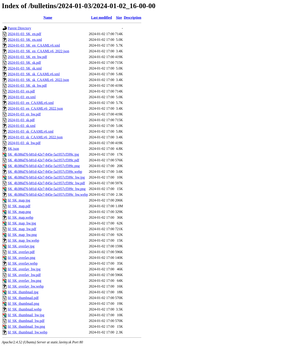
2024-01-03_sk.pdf (21, 120)
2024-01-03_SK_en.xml (25, 39)
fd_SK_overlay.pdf (21, 252)
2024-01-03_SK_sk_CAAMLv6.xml (34, 74)
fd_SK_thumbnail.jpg (23, 292)
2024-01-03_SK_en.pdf (24, 34)
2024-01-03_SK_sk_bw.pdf (27, 85)
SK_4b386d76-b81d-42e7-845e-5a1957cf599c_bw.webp (48, 194)
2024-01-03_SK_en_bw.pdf (27, 57)
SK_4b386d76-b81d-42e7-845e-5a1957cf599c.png (44, 166)
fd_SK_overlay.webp (22, 263)
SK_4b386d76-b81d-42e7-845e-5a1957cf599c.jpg (43, 154)
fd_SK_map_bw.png (22, 235)
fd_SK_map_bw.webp (23, 240)
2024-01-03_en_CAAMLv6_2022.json (35, 108)
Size (119, 17)
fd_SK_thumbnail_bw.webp (27, 332)
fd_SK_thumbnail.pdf (23, 298)
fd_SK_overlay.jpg (21, 246)
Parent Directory (19, 28)
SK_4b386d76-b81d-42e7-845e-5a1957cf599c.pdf (43, 160)
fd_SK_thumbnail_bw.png (26, 326)
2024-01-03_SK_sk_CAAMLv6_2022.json (38, 80)
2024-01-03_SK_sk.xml (25, 68)
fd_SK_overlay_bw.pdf (24, 275)
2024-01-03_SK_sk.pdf (24, 62)
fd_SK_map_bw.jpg (22, 223)
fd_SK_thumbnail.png (23, 303)
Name (47, 17)
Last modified (101, 17)
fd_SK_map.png (19, 212)
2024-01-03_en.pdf (21, 91)
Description (132, 17)
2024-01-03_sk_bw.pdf (24, 143)
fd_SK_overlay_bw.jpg (24, 269)
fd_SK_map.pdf (19, 206)
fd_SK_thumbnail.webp (24, 309)
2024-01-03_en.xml (22, 97)
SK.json (13, 148)
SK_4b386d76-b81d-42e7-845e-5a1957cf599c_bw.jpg (46, 177)
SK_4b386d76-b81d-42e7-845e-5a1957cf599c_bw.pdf (46, 183)
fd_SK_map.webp (20, 217)
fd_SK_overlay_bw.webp (26, 286)
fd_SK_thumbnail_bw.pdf (26, 321)
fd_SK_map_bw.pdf (22, 229)
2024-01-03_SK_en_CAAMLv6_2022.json (38, 51)
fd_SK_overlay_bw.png (24, 280)
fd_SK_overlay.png (21, 258)
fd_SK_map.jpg (19, 200)
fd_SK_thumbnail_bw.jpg (26, 315)
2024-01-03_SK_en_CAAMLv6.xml (34, 45)
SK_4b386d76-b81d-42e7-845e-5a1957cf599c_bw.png (47, 189)
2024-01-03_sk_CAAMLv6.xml (31, 131)
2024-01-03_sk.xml (21, 126)
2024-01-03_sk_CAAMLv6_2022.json (35, 137)
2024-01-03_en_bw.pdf (24, 114)
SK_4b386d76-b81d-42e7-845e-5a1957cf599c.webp (45, 171)
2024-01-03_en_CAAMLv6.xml (31, 103)
